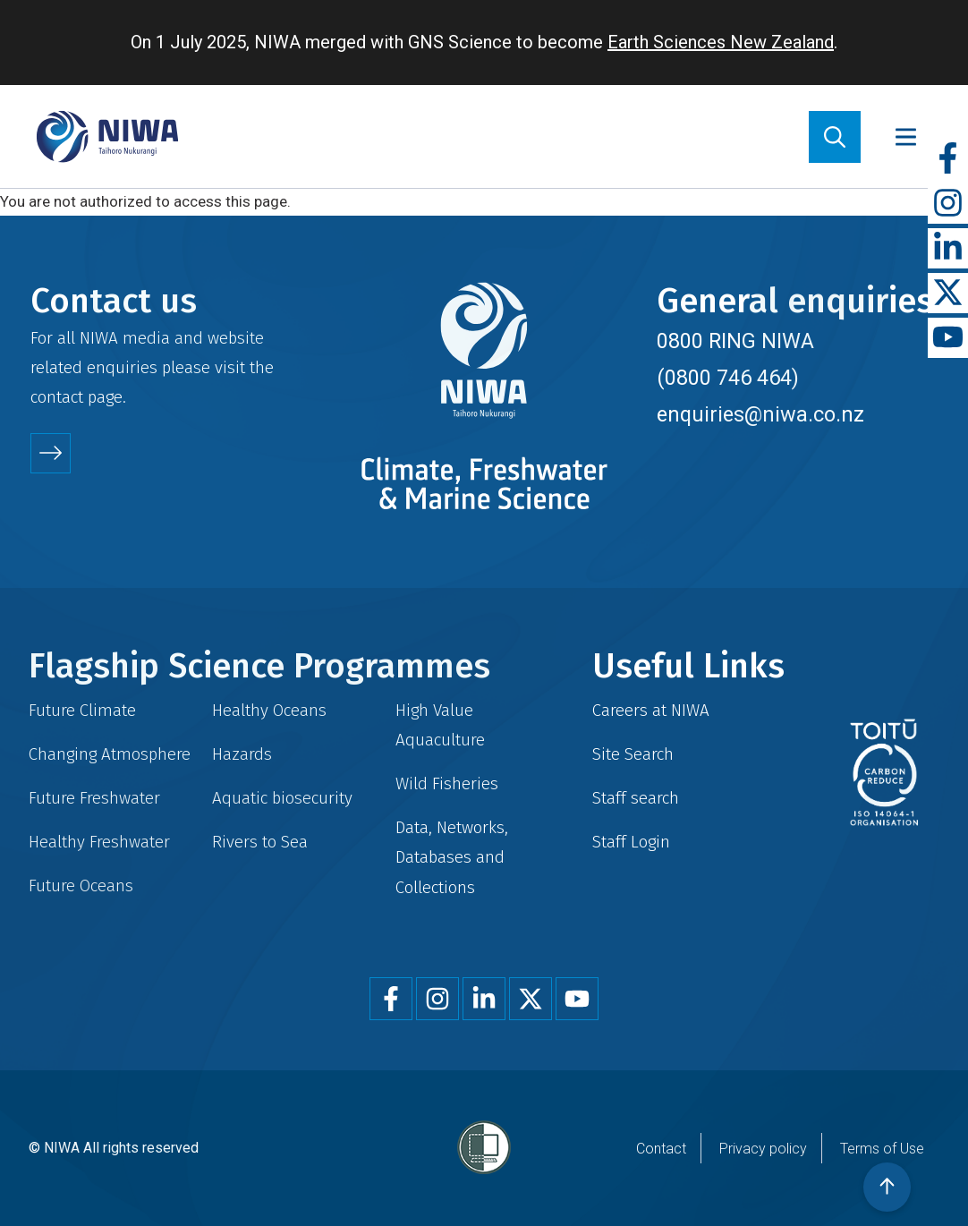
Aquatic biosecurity (282, 798)
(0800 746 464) (728, 377)
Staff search (635, 798)
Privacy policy (763, 1148)
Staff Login (631, 841)
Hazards (242, 754)
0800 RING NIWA (735, 340)
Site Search (633, 754)
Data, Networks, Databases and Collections (451, 857)
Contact (661, 1148)
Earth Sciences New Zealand (720, 42)
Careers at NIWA (650, 710)
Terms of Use (882, 1148)
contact (56, 397)
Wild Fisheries (446, 783)
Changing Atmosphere (110, 754)
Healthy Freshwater (99, 841)
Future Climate (82, 710)
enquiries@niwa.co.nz (760, 414)
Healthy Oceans (269, 710)
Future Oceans (81, 885)
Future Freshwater (94, 798)
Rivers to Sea (260, 841)
